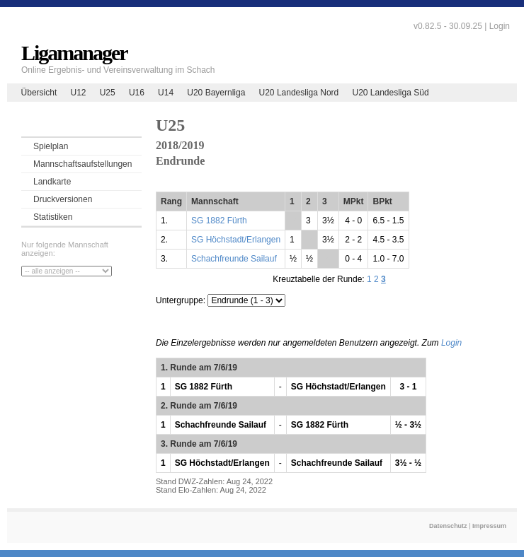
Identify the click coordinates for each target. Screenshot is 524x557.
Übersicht (39, 93)
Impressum (489, 525)
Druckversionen (62, 199)
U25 (107, 93)
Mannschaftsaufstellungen (82, 164)
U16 (136, 93)
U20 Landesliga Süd (390, 93)
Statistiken (52, 217)
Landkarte (52, 182)
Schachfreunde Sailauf (234, 259)
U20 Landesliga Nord (299, 93)
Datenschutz (448, 525)
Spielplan (50, 146)
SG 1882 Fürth (219, 220)
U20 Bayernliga (216, 93)
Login (499, 26)
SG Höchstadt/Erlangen (235, 240)
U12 (78, 93)
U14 (165, 93)
